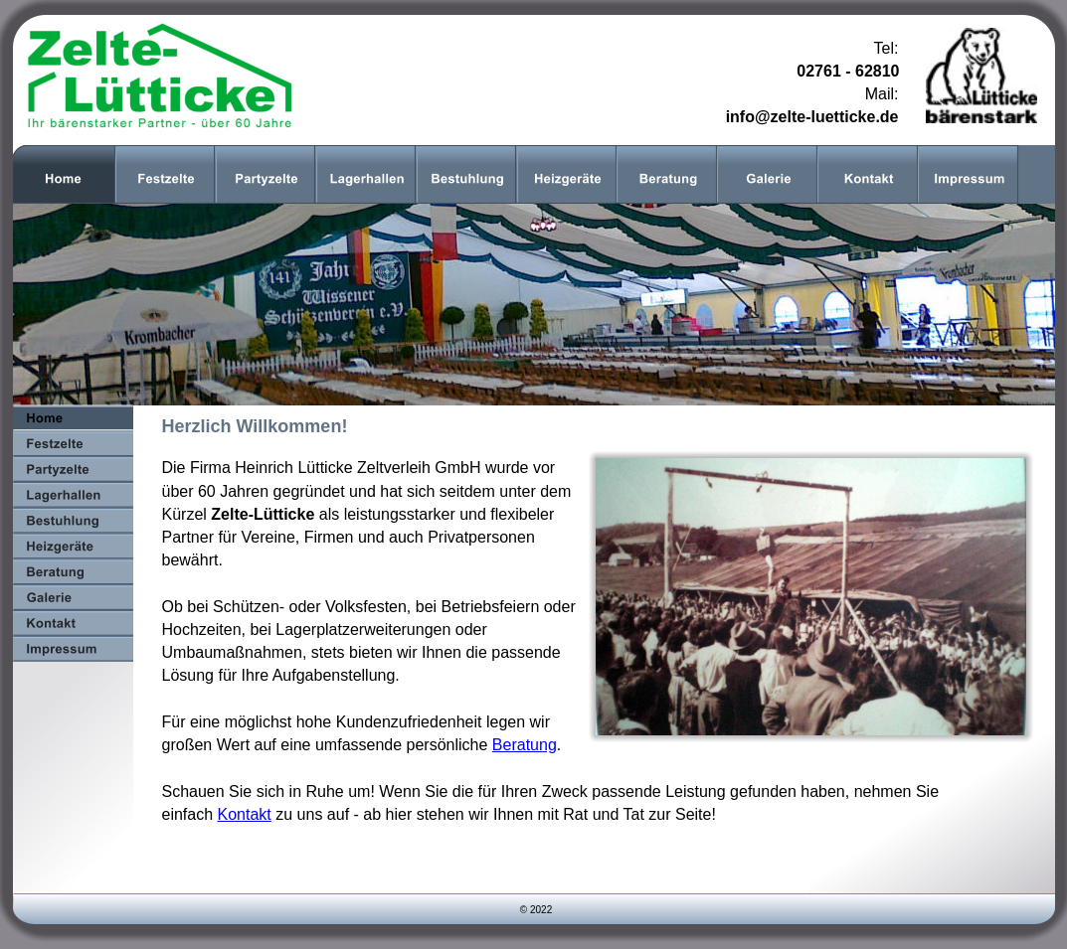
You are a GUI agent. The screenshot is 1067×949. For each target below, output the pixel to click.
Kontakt (244, 814)
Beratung (524, 744)
